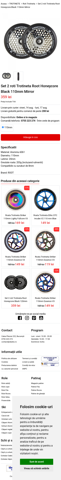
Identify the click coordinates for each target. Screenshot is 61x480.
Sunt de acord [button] (36, 461)
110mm (8, 127)
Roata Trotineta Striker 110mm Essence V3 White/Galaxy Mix (45, 259)
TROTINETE (14, 3)
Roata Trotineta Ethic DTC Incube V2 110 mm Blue (45, 217)
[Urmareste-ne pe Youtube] (41, 318)
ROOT (11, 172)
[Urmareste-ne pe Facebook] (20, 318)
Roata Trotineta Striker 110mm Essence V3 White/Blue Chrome (45, 300)
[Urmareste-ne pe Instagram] (27, 318)
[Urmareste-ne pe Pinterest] (34, 318)
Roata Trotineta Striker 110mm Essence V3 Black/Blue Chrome (15, 259)
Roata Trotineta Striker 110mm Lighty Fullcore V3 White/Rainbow (16, 217)
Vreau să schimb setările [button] (36, 468)
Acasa (4, 3)
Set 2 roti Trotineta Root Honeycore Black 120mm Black (15, 300)
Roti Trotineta (29, 3)
